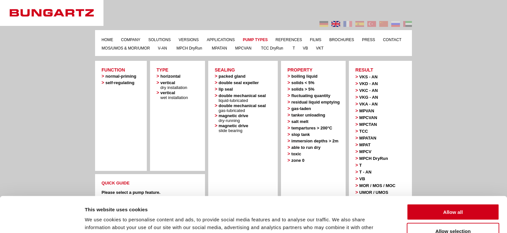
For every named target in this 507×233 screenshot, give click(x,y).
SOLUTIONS (159, 40)
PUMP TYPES (255, 40)
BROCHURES (341, 40)
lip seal (226, 89)
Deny (453, 214)
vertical (173, 85)
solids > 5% (302, 89)
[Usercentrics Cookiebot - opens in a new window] (42, 220)
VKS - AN (368, 76)
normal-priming (120, 76)
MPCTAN (368, 124)
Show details (339, 220)
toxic (296, 153)
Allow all (453, 176)
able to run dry (305, 147)
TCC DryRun (272, 48)
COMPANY (130, 40)
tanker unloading (308, 115)
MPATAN (219, 48)
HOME (107, 40)
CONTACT (392, 40)
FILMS (315, 40)
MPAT (365, 144)
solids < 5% (302, 82)
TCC (363, 131)
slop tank (300, 134)
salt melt (299, 121)
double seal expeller (239, 82)
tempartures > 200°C (311, 128)
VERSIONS (188, 40)
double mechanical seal (242, 98)
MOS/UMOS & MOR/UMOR (126, 48)
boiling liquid (304, 76)
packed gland (232, 76)
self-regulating (120, 82)
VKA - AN (368, 104)
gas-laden (301, 108)
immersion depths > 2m (315, 141)
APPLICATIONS (220, 40)
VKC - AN (368, 90)
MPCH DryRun (189, 48)
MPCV (365, 151)
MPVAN (366, 110)
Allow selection (452, 195)
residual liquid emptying (315, 102)
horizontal (170, 76)
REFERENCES (288, 40)
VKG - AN (368, 97)
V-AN (162, 48)
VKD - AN (368, 83)
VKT (319, 48)
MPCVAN (243, 48)
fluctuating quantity (310, 95)
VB (305, 48)
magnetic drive (233, 118)
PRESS (368, 40)
